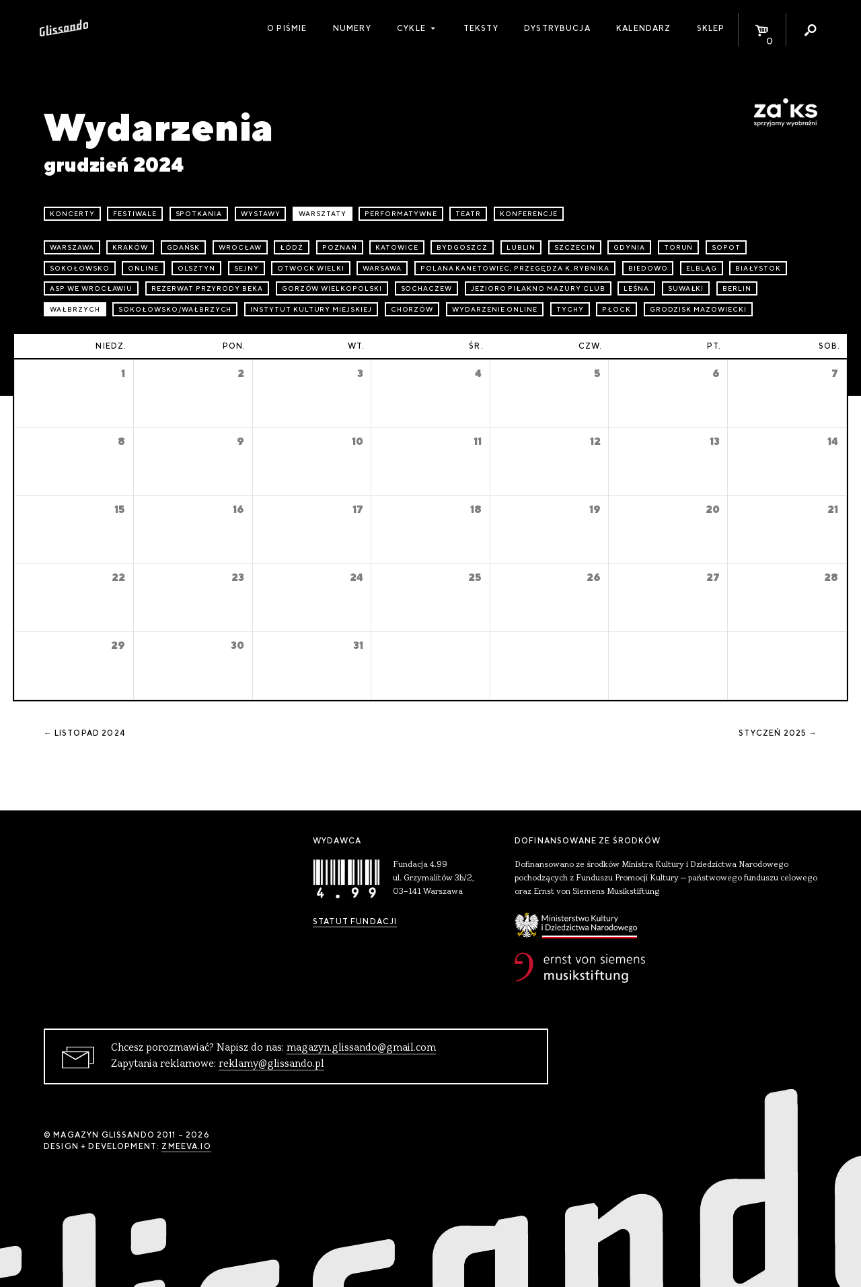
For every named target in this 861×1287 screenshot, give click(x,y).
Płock (616, 309)
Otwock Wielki (310, 268)
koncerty (72, 213)
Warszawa (72, 247)
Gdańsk (183, 247)
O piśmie (287, 28)
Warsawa (382, 268)
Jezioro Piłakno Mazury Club (538, 288)
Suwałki (686, 288)
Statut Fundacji (355, 921)
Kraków (130, 247)
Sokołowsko (80, 268)
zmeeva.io (186, 1146)
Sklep (711, 28)
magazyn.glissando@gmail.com (361, 1048)
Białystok (758, 268)
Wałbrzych (75, 309)
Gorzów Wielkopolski (332, 288)
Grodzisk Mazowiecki (698, 309)
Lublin (521, 247)
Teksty (480, 28)
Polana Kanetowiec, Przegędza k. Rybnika (514, 268)
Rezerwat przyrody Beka (207, 288)
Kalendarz (643, 28)
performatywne (401, 213)
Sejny (246, 268)
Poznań (339, 247)
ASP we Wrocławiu (91, 288)
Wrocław (240, 247)
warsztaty (322, 213)
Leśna (636, 288)
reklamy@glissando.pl (271, 1064)
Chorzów (412, 309)
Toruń (679, 247)
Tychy (570, 309)
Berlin (736, 288)
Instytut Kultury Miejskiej (311, 309)
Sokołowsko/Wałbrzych (174, 309)
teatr (468, 213)
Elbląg (701, 268)
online (143, 268)
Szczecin (574, 247)
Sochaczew (427, 288)
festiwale (135, 213)
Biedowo (648, 268)
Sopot (726, 247)
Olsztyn (197, 268)
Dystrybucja (557, 28)
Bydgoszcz (462, 247)
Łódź (291, 247)
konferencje (529, 213)
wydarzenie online (494, 309)
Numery (352, 28)
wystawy (260, 213)
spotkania (199, 213)
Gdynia (629, 247)
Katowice (396, 247)
